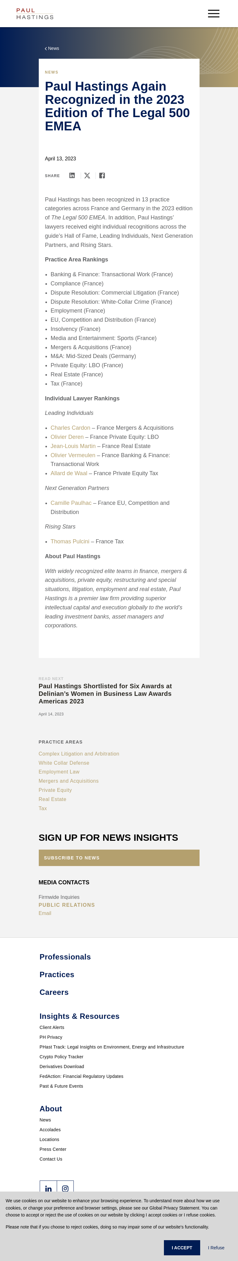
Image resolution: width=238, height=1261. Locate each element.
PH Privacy (51, 1037)
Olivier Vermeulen (73, 455)
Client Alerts (52, 1027)
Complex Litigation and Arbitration (79, 753)
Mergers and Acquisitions (69, 781)
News (45, 1119)
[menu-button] (214, 13)
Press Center (53, 1149)
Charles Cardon (70, 428)
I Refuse (216, 1247)
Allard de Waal (69, 473)
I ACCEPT (182, 1247)
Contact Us (51, 1159)
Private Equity (55, 790)
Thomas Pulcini (70, 541)
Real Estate (53, 799)
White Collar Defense (64, 763)
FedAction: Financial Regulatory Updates (82, 1076)
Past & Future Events (61, 1086)
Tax (43, 808)
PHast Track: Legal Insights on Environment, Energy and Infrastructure (112, 1046)
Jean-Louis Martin (73, 446)
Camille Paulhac (71, 503)
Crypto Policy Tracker (62, 1056)
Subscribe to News (72, 857)
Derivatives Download (62, 1066)
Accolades (50, 1129)
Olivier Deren (67, 437)
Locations (50, 1139)
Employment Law (59, 771)
